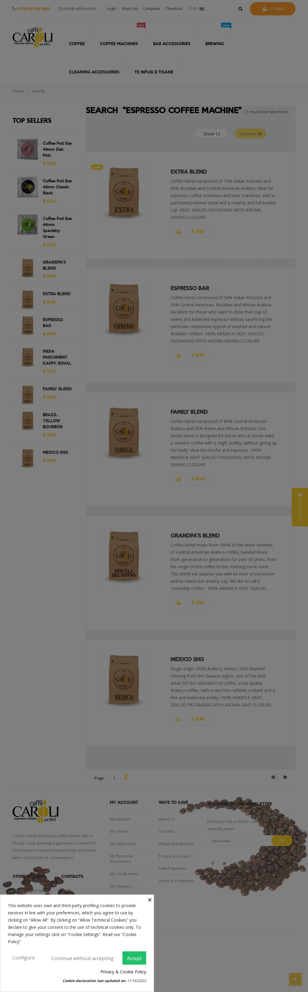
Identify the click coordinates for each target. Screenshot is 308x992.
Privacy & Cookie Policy (123, 972)
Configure (23, 957)
